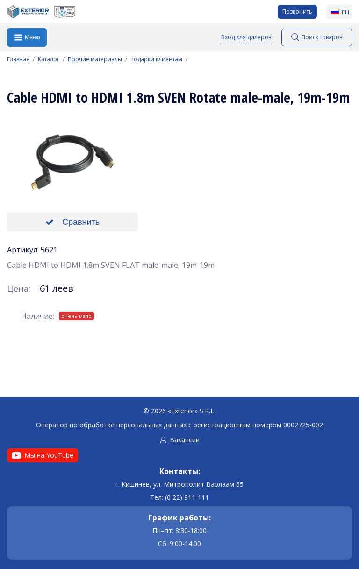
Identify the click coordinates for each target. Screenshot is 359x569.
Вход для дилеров (246, 37)
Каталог (48, 59)
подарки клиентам (156, 59)
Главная (18, 59)
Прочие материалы (95, 59)
